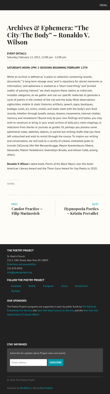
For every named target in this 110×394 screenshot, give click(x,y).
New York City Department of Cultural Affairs (78, 327)
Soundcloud (81, 286)
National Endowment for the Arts (16, 327)
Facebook (16, 286)
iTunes (64, 286)
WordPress (25, 388)
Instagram (48, 286)
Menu (103, 5)
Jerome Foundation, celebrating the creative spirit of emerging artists (39, 328)
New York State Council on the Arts (55, 310)
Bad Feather (46, 388)
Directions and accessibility (21, 264)
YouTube (15, 291)
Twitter (32, 286)
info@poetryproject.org (19, 272)
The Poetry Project (19, 5)
